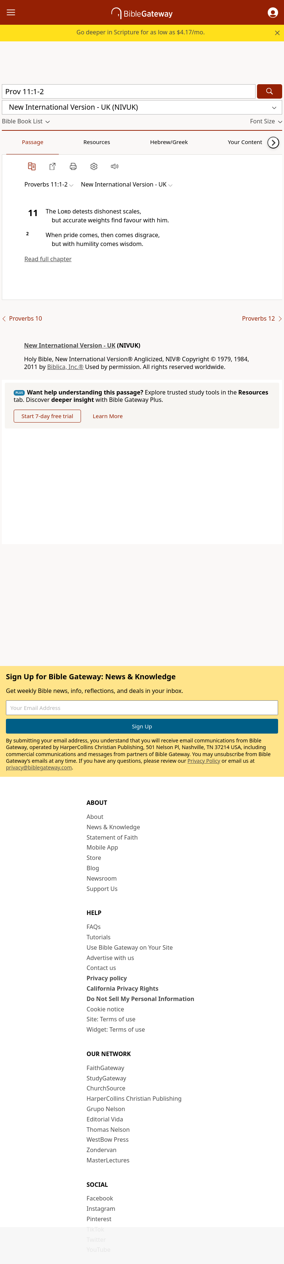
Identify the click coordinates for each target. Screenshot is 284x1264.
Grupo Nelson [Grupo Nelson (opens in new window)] (106, 1109)
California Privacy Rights (123, 988)
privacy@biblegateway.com (39, 767)
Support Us (102, 889)
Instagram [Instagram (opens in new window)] (101, 1209)
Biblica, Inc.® (65, 367)
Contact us (101, 968)
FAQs (94, 927)
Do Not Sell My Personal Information (140, 999)
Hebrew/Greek (98, 142)
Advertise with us (110, 958)
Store (94, 858)
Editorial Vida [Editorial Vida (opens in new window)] (105, 1119)
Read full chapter (48, 259)
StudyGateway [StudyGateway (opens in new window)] (106, 1078)
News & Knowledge (113, 827)
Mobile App (102, 847)
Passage (18, 142)
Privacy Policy (203, 760)
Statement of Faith (112, 837)
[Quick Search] (129, 91)
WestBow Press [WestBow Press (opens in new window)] (108, 1139)
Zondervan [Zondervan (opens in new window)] (101, 1150)
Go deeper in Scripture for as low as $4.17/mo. (141, 32)
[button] (273, 12)
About (95, 817)
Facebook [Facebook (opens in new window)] (100, 1198)
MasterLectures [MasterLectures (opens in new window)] (108, 1160)
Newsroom (102, 878)
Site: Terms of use (111, 1019)
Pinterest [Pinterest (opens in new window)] (99, 1219)
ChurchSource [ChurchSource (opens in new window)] (106, 1088)
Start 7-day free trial (47, 416)
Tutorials (99, 937)
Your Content (146, 142)
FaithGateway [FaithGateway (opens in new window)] (105, 1068)
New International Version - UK (69, 345)
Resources (54, 142)
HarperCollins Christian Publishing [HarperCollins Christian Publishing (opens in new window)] (134, 1098)
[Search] (269, 91)
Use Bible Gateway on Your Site (130, 947)
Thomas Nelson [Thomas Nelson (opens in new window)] (108, 1129)
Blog (93, 868)
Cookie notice (105, 1009)
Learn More (108, 416)
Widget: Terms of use (116, 1029)
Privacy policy (107, 978)
